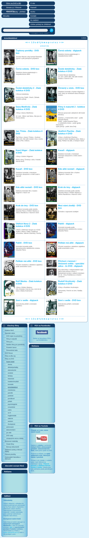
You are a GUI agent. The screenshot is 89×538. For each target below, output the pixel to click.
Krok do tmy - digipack (69, 187)
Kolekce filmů (9, 330)
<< (26, 42)
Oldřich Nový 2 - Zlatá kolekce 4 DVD (26, 225)
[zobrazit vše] (44, 46)
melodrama (11, 390)
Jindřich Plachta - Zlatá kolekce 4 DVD (69, 132)
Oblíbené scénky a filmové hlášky (13, 450)
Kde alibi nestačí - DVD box (29, 187)
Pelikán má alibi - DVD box (29, 261)
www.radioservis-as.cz (11, 532)
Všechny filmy (13, 326)
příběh (10, 401)
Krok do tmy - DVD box (27, 205)
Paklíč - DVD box (24, 243)
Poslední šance (11, 347)
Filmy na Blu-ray (10, 356)
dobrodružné (12, 370)
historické (11, 379)
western (10, 421)
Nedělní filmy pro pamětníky (15, 344)
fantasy (10, 376)
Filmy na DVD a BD (13, 3)
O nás (32, 3)
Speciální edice (10, 333)
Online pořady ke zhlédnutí (40, 24)
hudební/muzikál (13, 381)
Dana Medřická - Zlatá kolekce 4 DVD (26, 108)
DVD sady (9, 435)
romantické (11, 407)
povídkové (11, 398)
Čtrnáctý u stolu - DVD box (71, 88)
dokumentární (10, 430)
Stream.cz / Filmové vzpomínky (13, 8)
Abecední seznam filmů (14, 466)
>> (62, 42)
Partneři (33, 8)
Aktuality (6, 16)
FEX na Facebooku (42, 326)
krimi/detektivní (13, 387)
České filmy (10, 444)
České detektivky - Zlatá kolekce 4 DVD (69, 70)
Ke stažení (34, 20)
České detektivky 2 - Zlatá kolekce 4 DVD (28, 89)
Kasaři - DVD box (24, 169)
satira (9, 410)
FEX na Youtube (41, 426)
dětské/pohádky (13, 367)
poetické (10, 396)
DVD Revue (9, 353)
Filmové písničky (10, 454)
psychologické (12, 404)
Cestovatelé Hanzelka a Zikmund (12, 458)
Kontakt (33, 16)
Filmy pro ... (10, 342)
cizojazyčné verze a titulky (14, 438)
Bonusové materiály (11, 441)
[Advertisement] (14, 483)
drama (10, 364)
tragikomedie (12, 416)
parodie (10, 393)
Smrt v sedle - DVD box (69, 300)
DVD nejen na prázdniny (14, 336)
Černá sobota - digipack (69, 50)
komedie (10, 384)
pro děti (8, 433)
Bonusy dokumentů (12, 447)
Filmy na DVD (9, 359)
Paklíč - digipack (66, 224)
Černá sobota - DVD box (27, 69)
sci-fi (9, 413)
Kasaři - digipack (66, 150)
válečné (10, 418)
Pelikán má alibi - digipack (71, 243)
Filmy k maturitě (11, 339)
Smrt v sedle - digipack (27, 300)
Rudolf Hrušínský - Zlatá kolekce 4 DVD (70, 282)
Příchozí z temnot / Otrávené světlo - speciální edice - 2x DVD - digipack (71, 263)
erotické (10, 373)
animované (10, 427)
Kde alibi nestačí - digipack (71, 169)
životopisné (11, 424)
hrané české (10, 362)
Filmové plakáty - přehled (15, 12)
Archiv (32, 12)
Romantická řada (12, 350)
